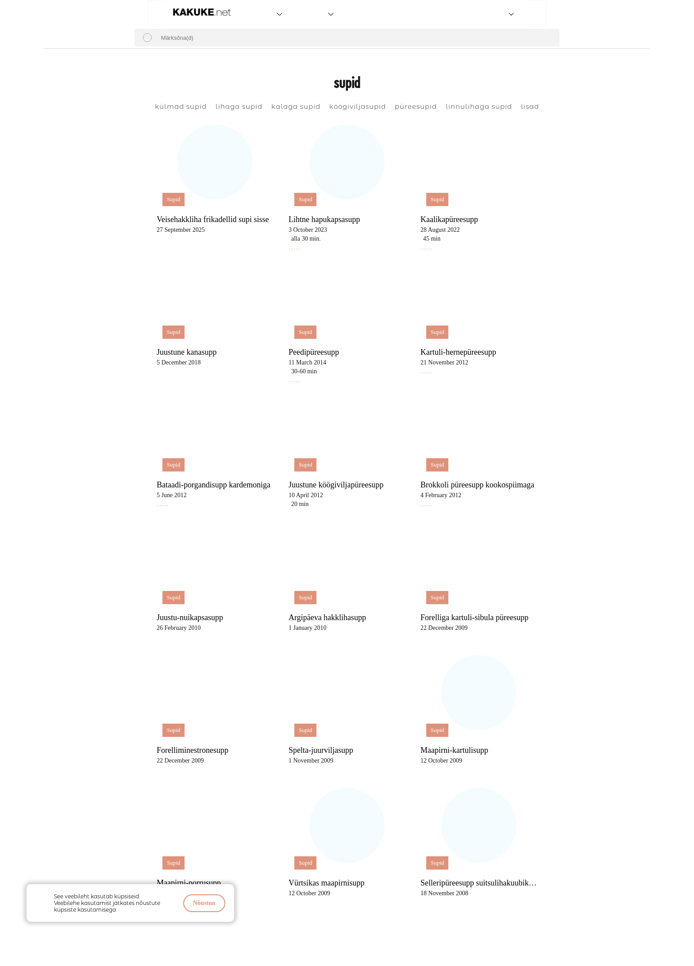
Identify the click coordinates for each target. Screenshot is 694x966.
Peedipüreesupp (314, 352)
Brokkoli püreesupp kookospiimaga (477, 484)
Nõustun (204, 903)
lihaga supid (239, 106)
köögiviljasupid (357, 106)
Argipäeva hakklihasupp (327, 617)
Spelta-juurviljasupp (321, 750)
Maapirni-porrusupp (189, 882)
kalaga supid (295, 106)
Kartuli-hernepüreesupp (458, 352)
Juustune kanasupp (186, 352)
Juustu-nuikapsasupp (190, 617)
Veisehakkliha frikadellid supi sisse (213, 219)
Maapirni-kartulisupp (454, 750)
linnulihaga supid (479, 106)
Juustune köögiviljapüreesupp (336, 484)
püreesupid (416, 106)
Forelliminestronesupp (192, 750)
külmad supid (181, 106)
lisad (530, 106)
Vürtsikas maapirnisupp (326, 882)
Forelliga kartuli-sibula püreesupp (474, 617)
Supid (173, 199)
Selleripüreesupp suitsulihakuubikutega (480, 882)
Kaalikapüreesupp (449, 219)
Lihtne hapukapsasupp (324, 219)
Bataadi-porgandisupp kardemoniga (213, 484)
